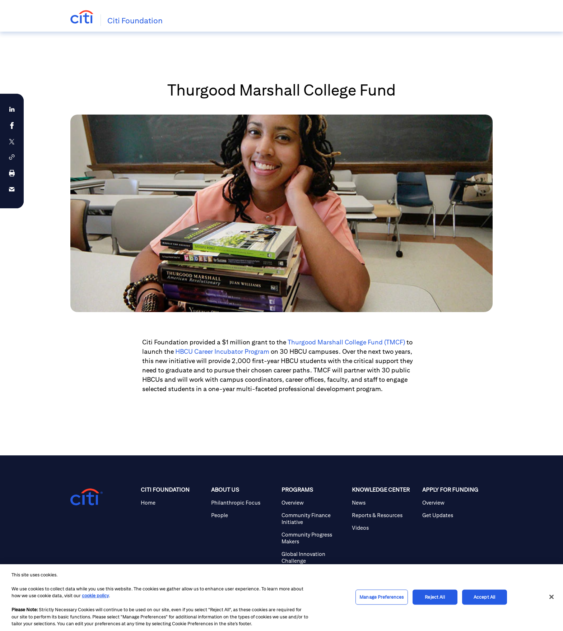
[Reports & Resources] (384, 515)
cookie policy (95, 595)
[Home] (173, 502)
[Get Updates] (454, 515)
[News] (384, 502)
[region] (281, 597)
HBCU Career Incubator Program (222, 351)
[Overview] (314, 502)
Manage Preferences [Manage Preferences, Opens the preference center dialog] (381, 597)
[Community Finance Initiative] (314, 518)
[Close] (551, 597)
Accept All (484, 597)
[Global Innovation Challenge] (314, 557)
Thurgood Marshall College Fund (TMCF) (346, 342)
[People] (243, 515)
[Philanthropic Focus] (243, 502)
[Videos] (384, 527)
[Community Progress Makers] (314, 538)
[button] (12, 157)
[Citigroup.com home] (86, 497)
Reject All (435, 597)
